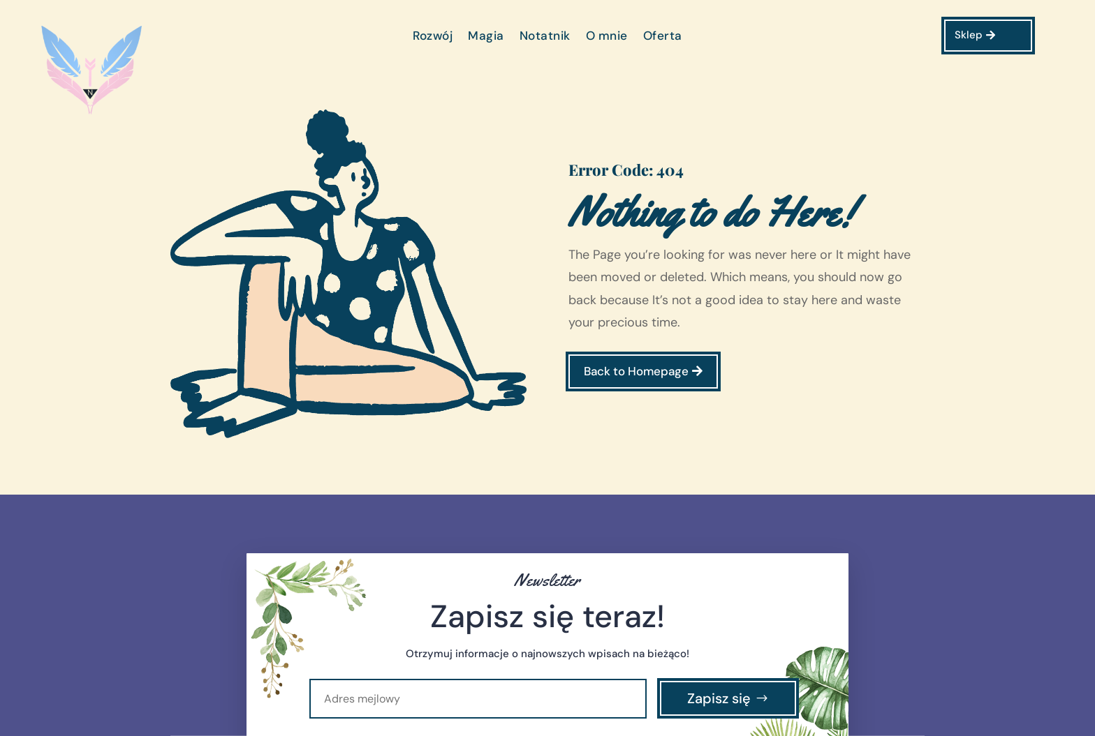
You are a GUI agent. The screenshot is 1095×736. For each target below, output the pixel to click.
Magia (486, 37)
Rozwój (433, 37)
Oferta (662, 37)
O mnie (607, 37)
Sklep (969, 35)
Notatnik (545, 37)
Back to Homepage (636, 371)
